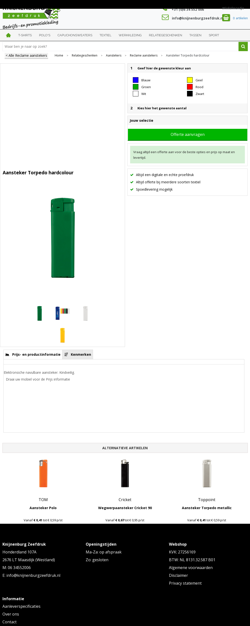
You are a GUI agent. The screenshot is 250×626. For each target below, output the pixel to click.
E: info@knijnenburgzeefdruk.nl (31, 575)
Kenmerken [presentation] (81, 354)
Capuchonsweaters (75, 35)
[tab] (33, 354)
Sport (214, 35)
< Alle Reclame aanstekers (26, 55)
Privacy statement (185, 583)
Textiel (105, 35)
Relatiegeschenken (165, 35)
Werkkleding (130, 35)
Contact (9, 622)
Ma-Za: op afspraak (104, 552)
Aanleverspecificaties (21, 606)
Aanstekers (113, 55)
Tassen (195, 35)
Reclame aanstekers (143, 55)
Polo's (44, 35)
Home (8, 35)
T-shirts (25, 35)
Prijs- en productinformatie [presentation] (36, 354)
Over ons (10, 614)
